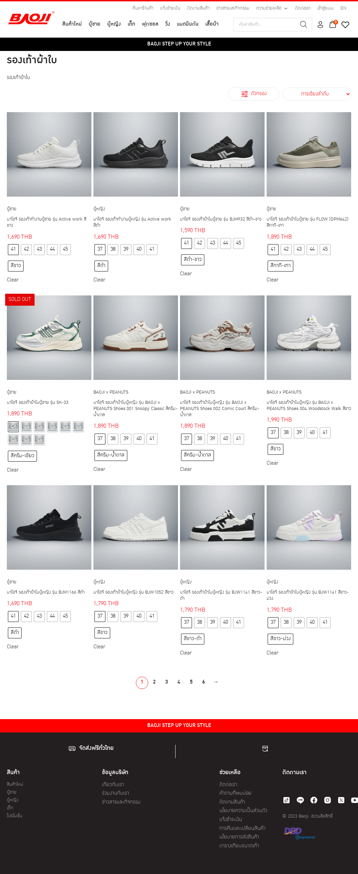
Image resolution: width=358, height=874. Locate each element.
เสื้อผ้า (212, 24)
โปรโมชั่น (14, 816)
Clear (12, 280)
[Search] (303, 24)
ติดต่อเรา (302, 8)
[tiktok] (286, 800)
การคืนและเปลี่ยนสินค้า (242, 828)
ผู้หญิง (114, 24)
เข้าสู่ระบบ (325, 8)
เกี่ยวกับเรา (113, 785)
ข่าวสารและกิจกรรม (233, 8)
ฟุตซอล (150, 24)
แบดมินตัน (188, 24)
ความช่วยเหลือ (272, 8)
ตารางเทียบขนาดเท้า (239, 846)
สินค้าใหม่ (72, 24)
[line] (300, 800)
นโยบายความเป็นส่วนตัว (243, 811)
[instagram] (327, 800)
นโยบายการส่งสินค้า (239, 837)
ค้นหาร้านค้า (142, 8)
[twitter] (341, 800)
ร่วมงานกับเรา (115, 793)
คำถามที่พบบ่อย (235, 793)
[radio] (13, 249)
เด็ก (131, 24)
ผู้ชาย (94, 24)
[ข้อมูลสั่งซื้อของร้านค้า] (317, 94)
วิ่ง (167, 24)
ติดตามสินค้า (198, 8)
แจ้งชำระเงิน (170, 8)
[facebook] (314, 800)
